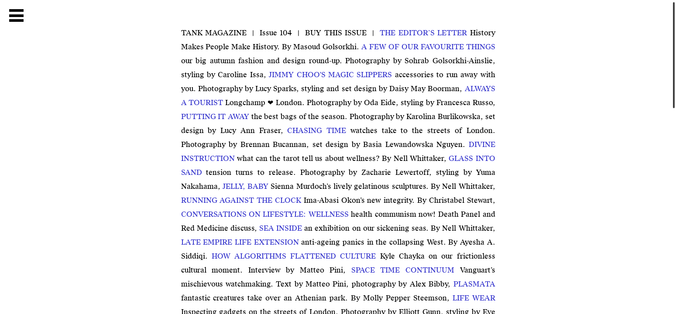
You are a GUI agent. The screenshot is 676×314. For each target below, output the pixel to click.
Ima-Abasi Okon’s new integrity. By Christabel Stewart (337, 200)
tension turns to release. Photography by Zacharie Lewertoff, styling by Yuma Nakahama (338, 172)
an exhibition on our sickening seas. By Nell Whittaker (376, 228)
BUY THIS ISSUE (336, 33)
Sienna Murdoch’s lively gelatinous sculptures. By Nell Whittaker (358, 186)
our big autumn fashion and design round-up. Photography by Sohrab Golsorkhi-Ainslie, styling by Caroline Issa (338, 60)
